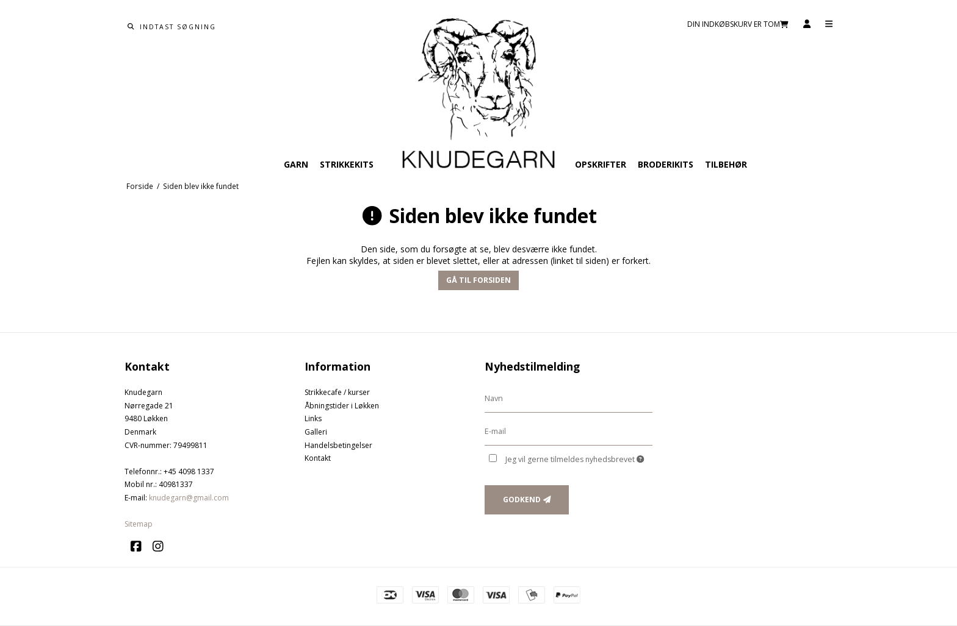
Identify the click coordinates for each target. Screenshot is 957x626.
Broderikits (665, 164)
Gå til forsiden (478, 280)
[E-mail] (568, 431)
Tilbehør (726, 164)
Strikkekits (347, 164)
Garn (296, 164)
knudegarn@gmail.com (189, 498)
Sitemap (139, 524)
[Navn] (568, 398)
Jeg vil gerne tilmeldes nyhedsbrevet (574, 459)
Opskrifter (600, 164)
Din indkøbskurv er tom (738, 24)
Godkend (522, 499)
